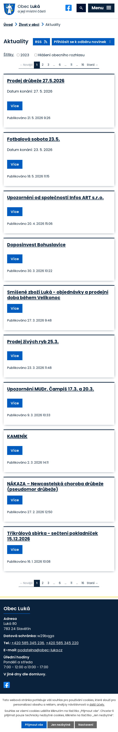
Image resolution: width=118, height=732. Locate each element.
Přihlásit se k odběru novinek (83, 41)
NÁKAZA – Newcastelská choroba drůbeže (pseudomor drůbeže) (55, 486)
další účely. (97, 704)
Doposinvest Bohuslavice (36, 245)
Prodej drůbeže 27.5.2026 (35, 81)
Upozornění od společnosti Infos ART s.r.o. (55, 197)
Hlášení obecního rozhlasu (61, 54)
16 (83, 65)
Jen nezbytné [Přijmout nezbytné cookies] (60, 725)
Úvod (8, 24)
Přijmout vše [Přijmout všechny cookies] (34, 725)
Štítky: (9, 54)
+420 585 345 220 (62, 642)
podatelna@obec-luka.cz (40, 650)
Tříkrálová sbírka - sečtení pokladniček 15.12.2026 (52, 536)
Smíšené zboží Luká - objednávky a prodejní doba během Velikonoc (57, 295)
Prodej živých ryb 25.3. (33, 341)
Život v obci (29, 24)
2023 (24, 54)
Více (15, 105)
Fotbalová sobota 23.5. (33, 139)
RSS (41, 41)
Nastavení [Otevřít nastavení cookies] (85, 725)
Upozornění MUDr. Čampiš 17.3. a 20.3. (50, 389)
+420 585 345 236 (27, 642)
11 (71, 65)
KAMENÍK (17, 436)
